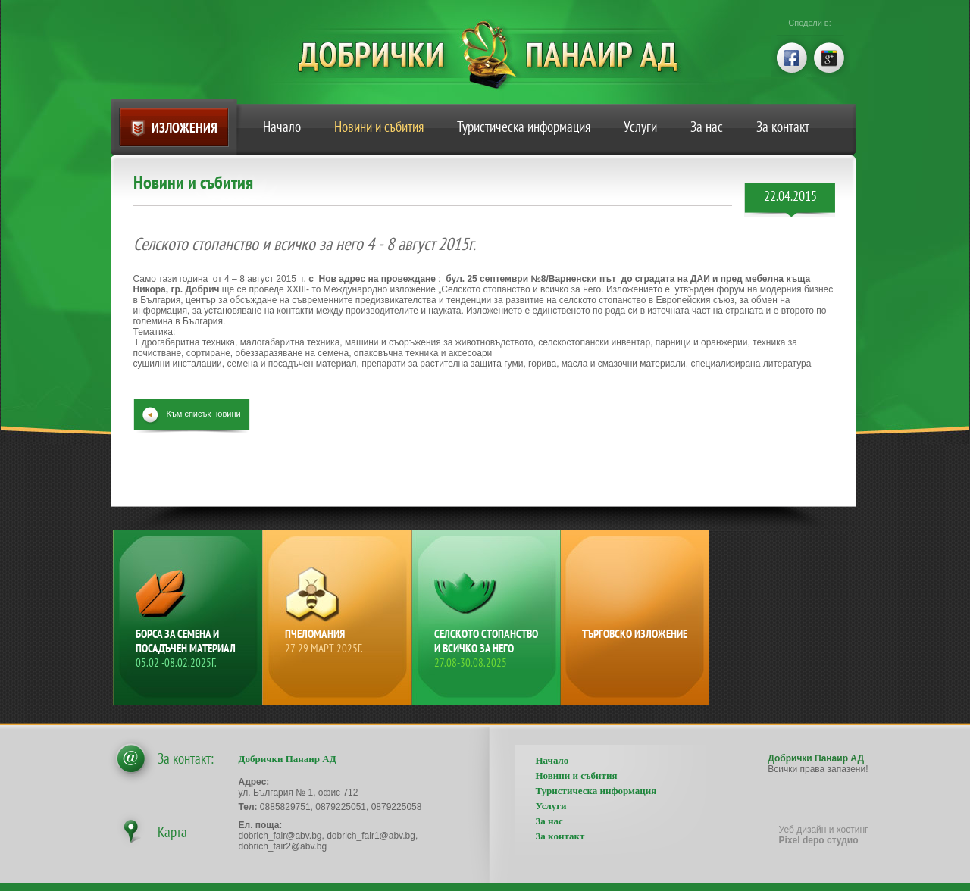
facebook (790, 56)
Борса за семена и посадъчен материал (189, 648)
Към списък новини (204, 413)
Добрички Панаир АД (499, 55)
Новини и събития (379, 126)
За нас (706, 126)
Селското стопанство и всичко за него (488, 648)
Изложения (184, 127)
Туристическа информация (523, 126)
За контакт (782, 126)
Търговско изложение (634, 634)
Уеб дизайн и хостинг (823, 835)
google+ (830, 56)
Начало (282, 126)
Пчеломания (339, 641)
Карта (172, 832)
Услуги (640, 126)
